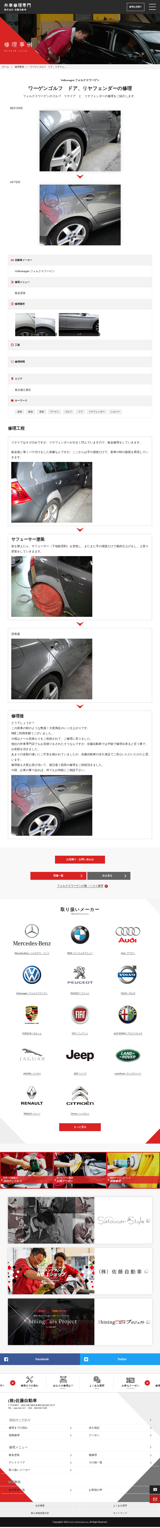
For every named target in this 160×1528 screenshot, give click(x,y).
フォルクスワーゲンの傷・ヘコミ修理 (80, 885)
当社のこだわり (20, 1420)
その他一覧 (95, 1463)
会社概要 (40, 1506)
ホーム (5, 66)
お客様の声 (95, 1490)
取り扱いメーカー (19, 1470)
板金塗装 (14, 1455)
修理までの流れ (18, 1428)
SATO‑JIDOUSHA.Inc (79, 1523)
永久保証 (94, 1428)
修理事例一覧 (17, 1490)
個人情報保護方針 (40, 1514)
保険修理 (14, 1435)
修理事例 (19, 66)
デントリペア (17, 1463)
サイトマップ (120, 1514)
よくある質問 (120, 1506)
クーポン (94, 1435)
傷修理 (93, 1455)
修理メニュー (18, 1448)
